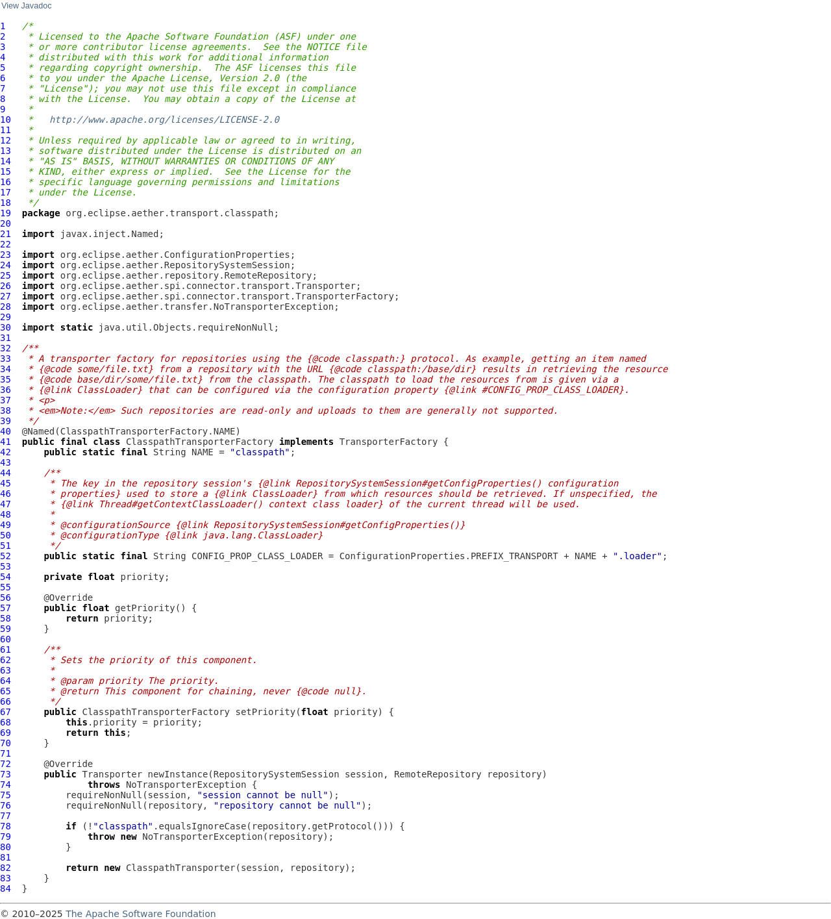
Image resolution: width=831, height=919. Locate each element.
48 (5, 514)
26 (5, 286)
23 (5, 254)
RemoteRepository (438, 774)
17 (5, 192)
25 (5, 275)
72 (5, 764)
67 (5, 712)
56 (5, 597)
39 (5, 421)
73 (5, 774)
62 (5, 660)
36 (5, 389)
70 (5, 743)
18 (5, 202)
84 (5, 888)
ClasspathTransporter (181, 867)
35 (5, 379)
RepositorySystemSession (277, 774)
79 (5, 836)
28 (5, 306)
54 (5, 577)
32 (5, 348)
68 (5, 722)
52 (5, 556)
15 (5, 171)
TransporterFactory (389, 441)
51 (5, 545)
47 (5, 504)
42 (5, 452)
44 (5, 473)
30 (5, 327)
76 (5, 805)
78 (5, 826)
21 (5, 234)
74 (5, 784)
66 (5, 701)
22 (5, 244)
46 (5, 493)
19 (5, 213)
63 (5, 670)
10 (5, 119)
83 (5, 878)
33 (5, 358)
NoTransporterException (186, 784)
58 (5, 618)
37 (5, 400)
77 (5, 816)
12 (5, 140)
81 (5, 857)
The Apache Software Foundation (141, 914)
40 (5, 431)
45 (5, 483)
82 (5, 867)
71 (5, 753)
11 (5, 130)
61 (5, 649)
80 (5, 847)
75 (5, 795)
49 (5, 525)
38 (5, 410)
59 (5, 628)
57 (5, 608)
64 (5, 680)
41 (5, 441)
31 (5, 338)
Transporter (112, 774)
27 (5, 296)
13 (5, 150)
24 (5, 265)
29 (5, 317)
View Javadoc (26, 5)
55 (5, 587)
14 (5, 161)
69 (5, 732)
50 (5, 535)
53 (5, 566)
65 (5, 691)
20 (5, 223)
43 (5, 462)
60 (5, 639)
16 (5, 182)
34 (5, 369)
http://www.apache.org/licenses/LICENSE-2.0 (164, 119)
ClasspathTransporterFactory (200, 441)
